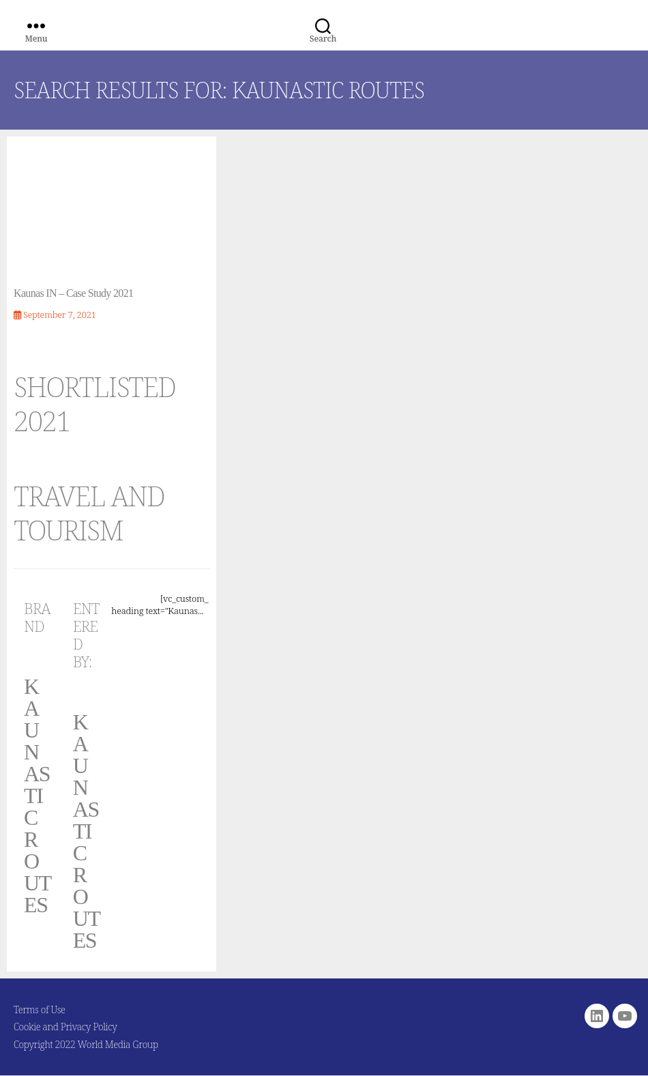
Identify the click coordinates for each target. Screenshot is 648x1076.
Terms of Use (39, 1009)
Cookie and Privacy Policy (65, 1026)
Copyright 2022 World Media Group (86, 1044)
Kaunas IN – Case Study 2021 (73, 293)
